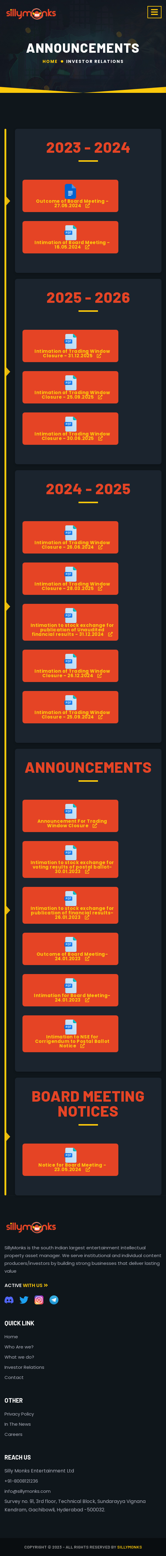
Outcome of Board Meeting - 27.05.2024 (72, 203)
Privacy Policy (19, 1414)
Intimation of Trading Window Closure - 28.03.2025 (72, 586)
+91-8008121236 (21, 1481)
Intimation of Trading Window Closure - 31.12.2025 (72, 353)
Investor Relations (95, 61)
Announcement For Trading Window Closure (72, 823)
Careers (13, 1434)
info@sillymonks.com (27, 1491)
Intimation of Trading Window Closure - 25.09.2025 (72, 394)
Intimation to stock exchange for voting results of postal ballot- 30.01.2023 (72, 867)
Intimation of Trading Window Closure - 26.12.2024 (72, 673)
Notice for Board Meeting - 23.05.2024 (72, 1167)
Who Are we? (19, 1347)
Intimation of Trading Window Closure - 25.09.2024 (72, 714)
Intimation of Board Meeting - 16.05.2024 (72, 244)
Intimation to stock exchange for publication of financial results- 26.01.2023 (72, 912)
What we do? (19, 1357)
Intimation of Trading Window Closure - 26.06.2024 (72, 544)
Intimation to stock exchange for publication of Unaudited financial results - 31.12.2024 (72, 629)
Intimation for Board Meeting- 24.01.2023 (72, 997)
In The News (17, 1424)
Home (50, 61)
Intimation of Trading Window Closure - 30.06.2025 (72, 436)
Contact (14, 1377)
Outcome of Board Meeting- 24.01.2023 (72, 956)
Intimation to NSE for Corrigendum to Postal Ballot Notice (72, 1041)
